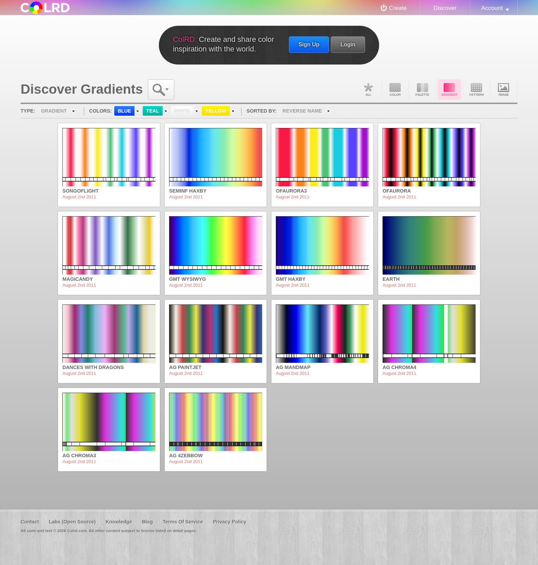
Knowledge (119, 521)
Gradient (449, 89)
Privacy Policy (229, 521)
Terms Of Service (183, 521)
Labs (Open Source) (72, 521)
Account (492, 7)
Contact (30, 521)
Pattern (476, 89)
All (368, 89)
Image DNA (503, 89)
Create (398, 7)
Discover (444, 7)
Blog (147, 521)
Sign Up (309, 44)
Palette (422, 89)
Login (347, 44)
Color (395, 89)
